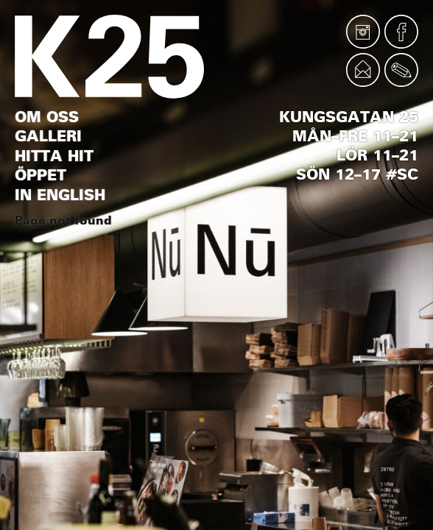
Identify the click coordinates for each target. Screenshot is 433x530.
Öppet (40, 175)
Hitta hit (54, 156)
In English (60, 195)
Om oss (47, 117)
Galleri (48, 136)
